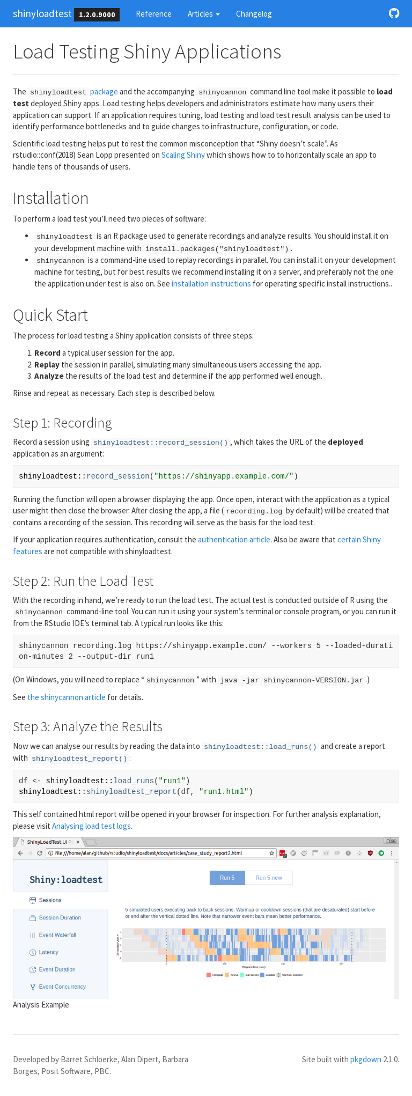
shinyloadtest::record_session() (160, 443)
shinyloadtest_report (131, 792)
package (73, 91)
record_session (118, 476)
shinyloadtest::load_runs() (260, 747)
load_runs (133, 781)
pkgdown (365, 1059)
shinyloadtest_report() (79, 759)
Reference (154, 14)
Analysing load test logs (91, 826)
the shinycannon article (66, 697)
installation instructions (211, 283)
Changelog (254, 14)
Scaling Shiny (183, 155)
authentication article (234, 539)
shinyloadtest (42, 13)
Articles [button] (204, 14)
